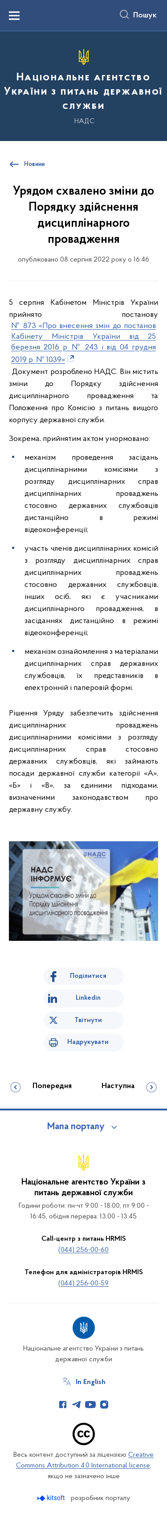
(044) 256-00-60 (83, 1250)
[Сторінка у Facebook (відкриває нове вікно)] (62, 1404)
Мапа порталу (76, 1127)
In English (91, 1382)
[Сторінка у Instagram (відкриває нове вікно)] (104, 1404)
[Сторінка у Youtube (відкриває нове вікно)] (90, 1404)
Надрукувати (88, 1042)
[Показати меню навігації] (14, 15)
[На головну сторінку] (83, 85)
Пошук (145, 16)
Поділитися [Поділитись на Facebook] (88, 976)
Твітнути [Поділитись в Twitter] (88, 1020)
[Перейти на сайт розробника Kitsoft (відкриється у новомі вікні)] (51, 1498)
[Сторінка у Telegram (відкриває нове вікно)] (76, 1404)
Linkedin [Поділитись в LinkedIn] (88, 998)
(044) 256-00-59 (83, 1283)
